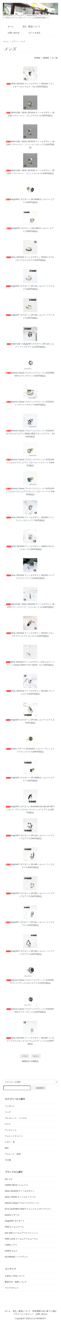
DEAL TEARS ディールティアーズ (20, 1197)
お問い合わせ (12, 33)
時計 (7, 1148)
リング (8, 1112)
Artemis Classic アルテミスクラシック (22, 1203)
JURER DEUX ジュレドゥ (16, 1185)
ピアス (14, 41)
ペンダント (10, 1106)
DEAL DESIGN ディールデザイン (20, 1191)
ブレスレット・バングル (16, 1118)
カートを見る (32, 33)
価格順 (46, 58)
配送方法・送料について (16, 1282)
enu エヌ (9, 1179)
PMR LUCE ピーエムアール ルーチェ (21, 1239)
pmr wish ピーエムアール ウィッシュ (21, 1233)
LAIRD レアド (11, 1245)
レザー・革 (10, 1142)
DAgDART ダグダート (15, 1221)
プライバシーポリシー (23, 1314)
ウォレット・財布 (13, 1154)
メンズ (22, 41)
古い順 (55, 58)
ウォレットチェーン (14, 1136)
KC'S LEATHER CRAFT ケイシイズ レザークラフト (28, 1209)
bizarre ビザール (12, 1215)
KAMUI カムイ (11, 1251)
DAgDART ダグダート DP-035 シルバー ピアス (29, 720)
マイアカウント (12, 1288)
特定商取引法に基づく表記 (44, 1311)
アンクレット (11, 1130)
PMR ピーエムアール (14, 1227)
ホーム (9, 26)
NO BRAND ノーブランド (16, 1257)
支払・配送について (29, 26)
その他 (8, 1160)
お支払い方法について (15, 1276)
